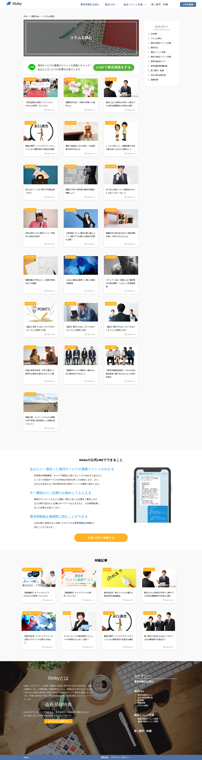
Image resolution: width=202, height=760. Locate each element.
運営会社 (104, 757)
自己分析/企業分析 (158, 75)
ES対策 (154, 34)
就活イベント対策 (133, 4)
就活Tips (110, 4)
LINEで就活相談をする (113, 67)
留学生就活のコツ (158, 61)
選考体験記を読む (90, 4)
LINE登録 (188, 4)
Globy (26, 757)
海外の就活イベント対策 (161, 57)
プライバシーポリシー (120, 757)
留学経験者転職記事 (159, 66)
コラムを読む (156, 38)
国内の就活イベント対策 (161, 43)
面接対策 (154, 80)
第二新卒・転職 (159, 4)
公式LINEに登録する (101, 537)
